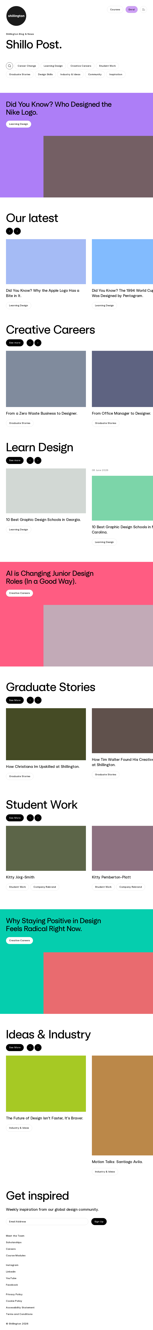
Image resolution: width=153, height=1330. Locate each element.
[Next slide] (17, 231)
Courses (115, 9)
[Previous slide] (9, 231)
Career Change (27, 65)
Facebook (12, 1284)
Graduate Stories (19, 74)
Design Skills (45, 74)
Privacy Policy (14, 1294)
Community (95, 74)
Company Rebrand (44, 886)
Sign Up (99, 1221)
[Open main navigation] (143, 9)
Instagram (12, 1265)
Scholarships (13, 1242)
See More (15, 700)
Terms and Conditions (19, 1314)
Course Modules (16, 1255)
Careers (11, 1248)
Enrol (132, 9)
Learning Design (53, 65)
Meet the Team (15, 1235)
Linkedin (11, 1271)
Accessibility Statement (20, 1307)
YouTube (11, 1278)
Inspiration (115, 74)
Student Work (107, 65)
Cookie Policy (14, 1301)
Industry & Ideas (70, 74)
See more (14, 342)
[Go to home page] (16, 16)
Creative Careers (81, 65)
